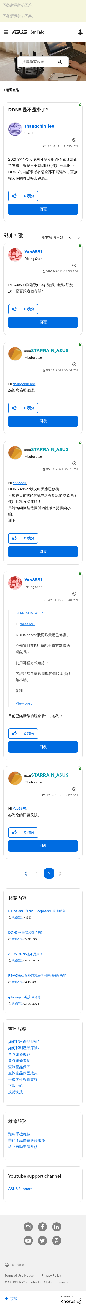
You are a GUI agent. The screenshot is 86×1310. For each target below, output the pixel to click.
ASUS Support (20, 1189)
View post (24, 703)
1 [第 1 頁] (36, 873)
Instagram (28, 1222)
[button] (14, 196)
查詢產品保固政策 (23, 1073)
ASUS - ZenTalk (28, 32)
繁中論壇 (17, 1265)
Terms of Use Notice (19, 1276)
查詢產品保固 (19, 1067)
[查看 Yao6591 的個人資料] (33, 252)
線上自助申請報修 (23, 1146)
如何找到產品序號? (24, 1048)
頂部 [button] (13, 1299)
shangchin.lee (24, 384)
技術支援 (15, 1092)
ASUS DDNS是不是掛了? (26, 954)
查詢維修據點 (19, 1054)
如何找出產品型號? (24, 1042)
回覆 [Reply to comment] (43, 322)
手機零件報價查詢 (23, 1079)
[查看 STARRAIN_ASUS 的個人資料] (50, 351)
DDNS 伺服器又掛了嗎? (25, 933)
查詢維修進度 (19, 1060)
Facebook (42, 1222)
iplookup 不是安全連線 (24, 997)
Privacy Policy (51, 1276)
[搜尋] (43, 61)
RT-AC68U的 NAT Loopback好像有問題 (37, 911)
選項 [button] (80, 90)
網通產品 (12, 90)
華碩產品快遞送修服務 (26, 1140)
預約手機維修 (19, 1134)
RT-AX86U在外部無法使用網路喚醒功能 (37, 976)
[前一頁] (26, 873)
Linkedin (56, 1222)
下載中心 (15, 1086)
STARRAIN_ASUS (30, 613)
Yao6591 (19, 483)
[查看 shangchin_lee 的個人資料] (39, 126)
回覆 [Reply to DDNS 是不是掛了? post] (43, 209)
